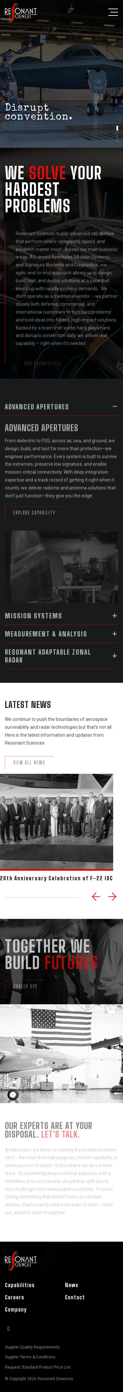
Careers (14, 1297)
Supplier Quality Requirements (32, 1347)
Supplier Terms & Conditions (30, 1357)
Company (16, 1309)
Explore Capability (34, 524)
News (71, 1285)
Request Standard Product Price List (38, 1367)
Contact (75, 1297)
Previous (97, 897)
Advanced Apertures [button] (37, 413)
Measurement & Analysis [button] (46, 640)
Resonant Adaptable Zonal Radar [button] (48, 662)
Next (113, 897)
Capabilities (20, 1285)
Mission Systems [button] (33, 622)
